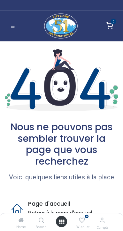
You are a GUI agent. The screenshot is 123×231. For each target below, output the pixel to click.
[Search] (41, 220)
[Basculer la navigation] (13, 26)
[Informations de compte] (102, 220)
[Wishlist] (82, 220)
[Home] (21, 220)
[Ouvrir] (61, 221)
